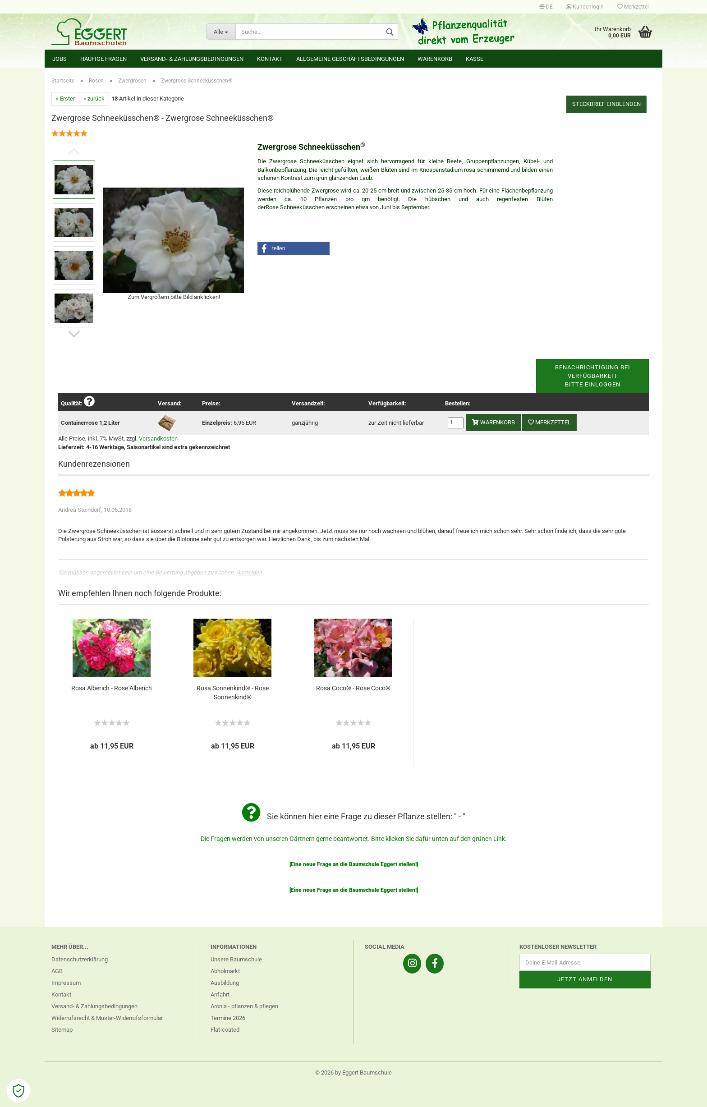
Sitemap (62, 1029)
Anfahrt (220, 994)
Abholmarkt (225, 971)
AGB (57, 971)
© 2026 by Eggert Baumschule (353, 1072)
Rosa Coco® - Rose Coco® (353, 688)
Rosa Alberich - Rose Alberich (111, 688)
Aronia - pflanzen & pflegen (244, 1006)
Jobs (59, 58)
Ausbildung (225, 982)
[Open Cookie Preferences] (18, 1090)
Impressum (66, 982)
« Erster (65, 98)
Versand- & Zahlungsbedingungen (191, 58)
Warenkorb (435, 58)
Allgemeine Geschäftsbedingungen (350, 58)
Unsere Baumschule (236, 959)
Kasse (474, 58)
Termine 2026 (228, 1018)
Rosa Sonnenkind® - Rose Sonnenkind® (233, 692)
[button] (293, 248)
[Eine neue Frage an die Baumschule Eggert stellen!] (353, 864)
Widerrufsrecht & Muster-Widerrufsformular (107, 1018)
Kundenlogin (585, 7)
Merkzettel (633, 7)
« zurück (94, 98)
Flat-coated (225, 1029)
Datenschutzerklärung (79, 959)
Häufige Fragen (103, 58)
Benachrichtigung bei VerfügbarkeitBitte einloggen (592, 375)
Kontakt (270, 58)
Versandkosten (158, 438)
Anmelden (249, 572)
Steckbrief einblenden (606, 104)
